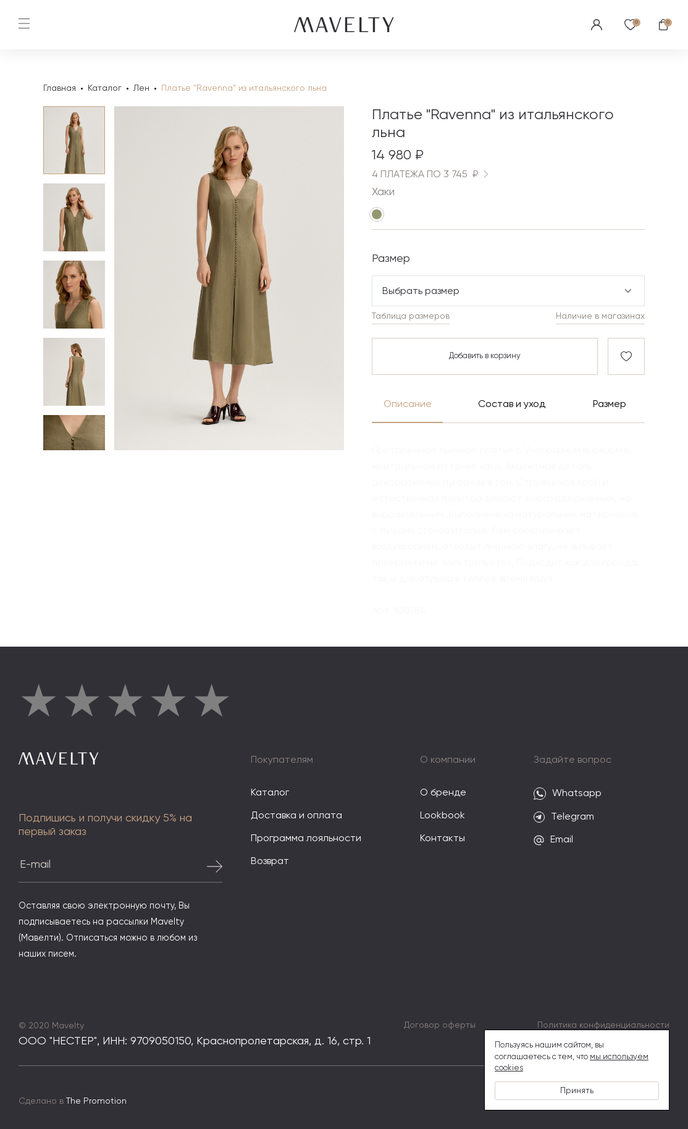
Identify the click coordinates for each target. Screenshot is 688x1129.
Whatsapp (568, 793)
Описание (408, 404)
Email (553, 840)
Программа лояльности (306, 839)
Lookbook (442, 816)
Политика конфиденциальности (603, 1025)
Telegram (564, 817)
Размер (609, 404)
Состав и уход (511, 404)
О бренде (443, 793)
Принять (577, 1090)
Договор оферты (440, 1025)
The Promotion (96, 1101)
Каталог (105, 88)
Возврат (270, 862)
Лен (141, 88)
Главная (59, 88)
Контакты (442, 839)
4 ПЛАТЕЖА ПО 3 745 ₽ (432, 174)
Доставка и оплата (296, 816)
